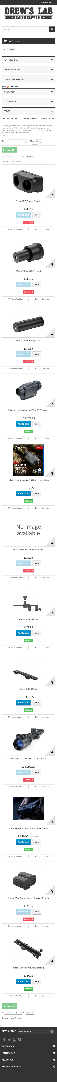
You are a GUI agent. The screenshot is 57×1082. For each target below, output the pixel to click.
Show (32, 141)
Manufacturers (14, 79)
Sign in (51, 2)
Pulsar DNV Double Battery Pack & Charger (28, 898)
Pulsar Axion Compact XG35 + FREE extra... (28, 410)
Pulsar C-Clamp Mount (28, 619)
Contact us (44, 2)
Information (12, 69)
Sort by (4, 141)
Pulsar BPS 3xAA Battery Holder (28, 549)
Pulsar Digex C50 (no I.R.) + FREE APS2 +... (28, 759)
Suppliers (10, 101)
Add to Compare (42, 229)
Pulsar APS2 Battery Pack (28, 271)
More (4, 136)
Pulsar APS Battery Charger (28, 201)
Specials (9, 91)
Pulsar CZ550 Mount (28, 689)
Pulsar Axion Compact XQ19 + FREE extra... (28, 480)
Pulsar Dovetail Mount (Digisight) (28, 968)
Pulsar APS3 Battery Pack (28, 340)
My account (8, 1059)
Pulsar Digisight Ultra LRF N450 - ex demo (28, 828)
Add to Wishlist (16, 229)
